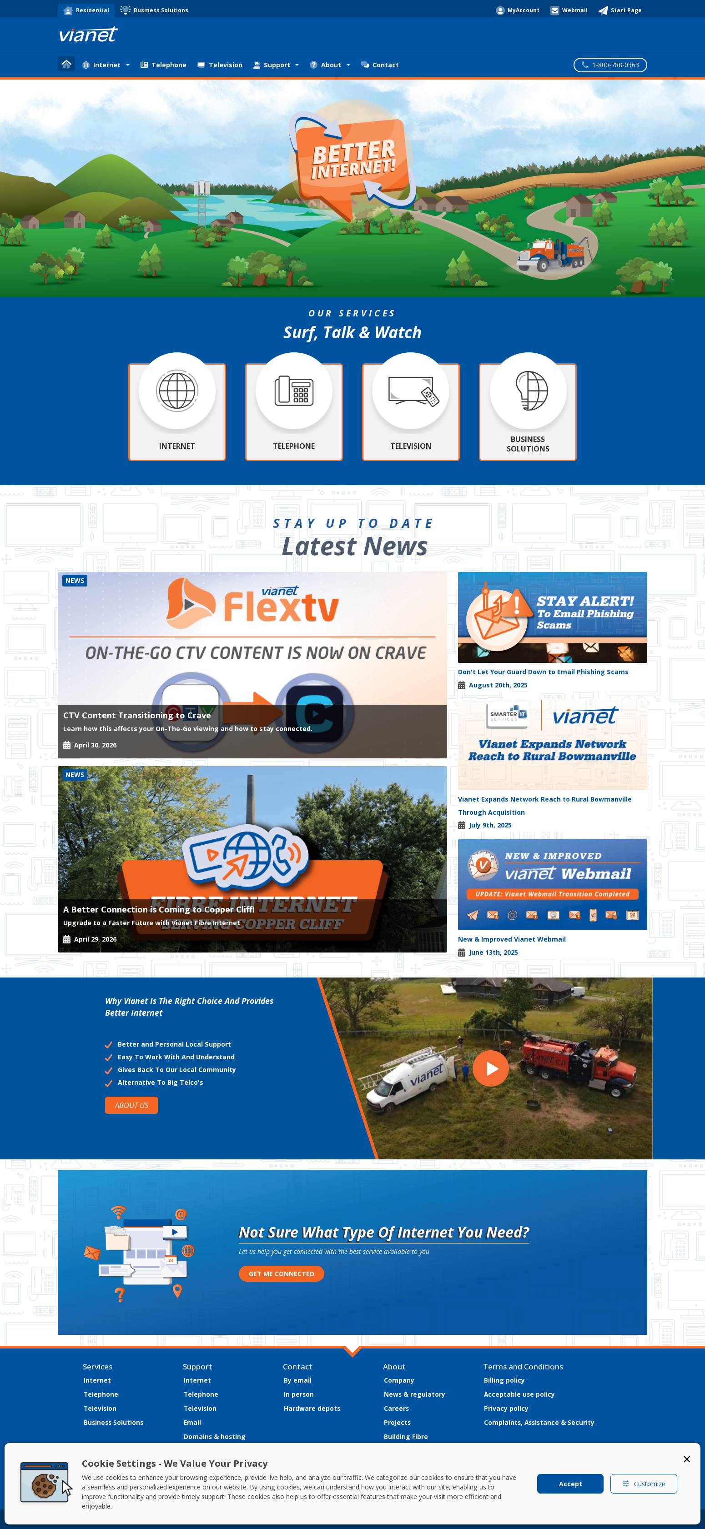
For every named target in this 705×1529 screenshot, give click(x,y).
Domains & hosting (215, 1436)
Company (399, 1380)
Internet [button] (101, 64)
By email (298, 1380)
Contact (380, 64)
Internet (97, 1380)
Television (219, 64)
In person (299, 1394)
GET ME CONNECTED (281, 1273)
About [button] (325, 64)
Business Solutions (113, 1422)
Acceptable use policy (519, 1394)
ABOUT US (131, 1105)
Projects (397, 1422)
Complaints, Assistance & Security (539, 1422)
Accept (570, 1483)
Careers (396, 1408)
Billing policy (504, 1380)
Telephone (163, 64)
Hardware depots (312, 1408)
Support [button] (271, 64)
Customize (643, 1483)
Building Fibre (406, 1436)
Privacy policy (506, 1408)
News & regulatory (414, 1394)
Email (192, 1422)
